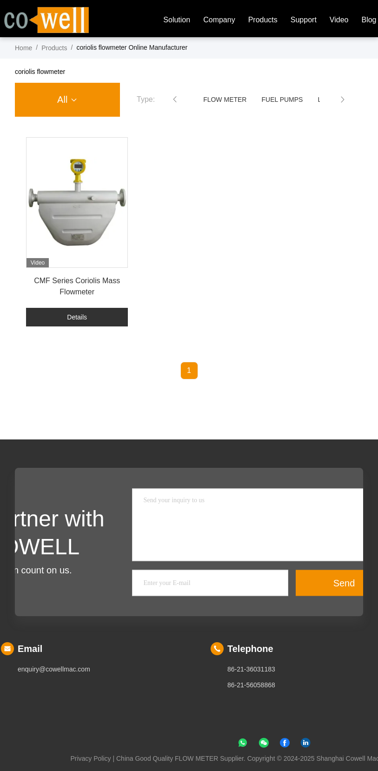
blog (368, 20)
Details (77, 317)
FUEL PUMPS (282, 99)
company (219, 20)
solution (176, 20)
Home (23, 48)
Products (263, 20)
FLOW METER (224, 99)
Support (304, 20)
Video (339, 20)
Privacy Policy (90, 758)
